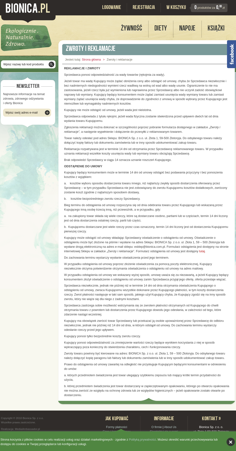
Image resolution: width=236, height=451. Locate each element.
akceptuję (230, 442)
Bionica (28, 8)
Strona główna (91, 59)
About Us (170, 427)
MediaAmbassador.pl (27, 429)
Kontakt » (211, 419)
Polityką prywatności (142, 439)
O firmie (156, 427)
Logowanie (111, 8)
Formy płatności (116, 427)
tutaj (202, 251)
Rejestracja (144, 8)
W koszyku (176, 8)
